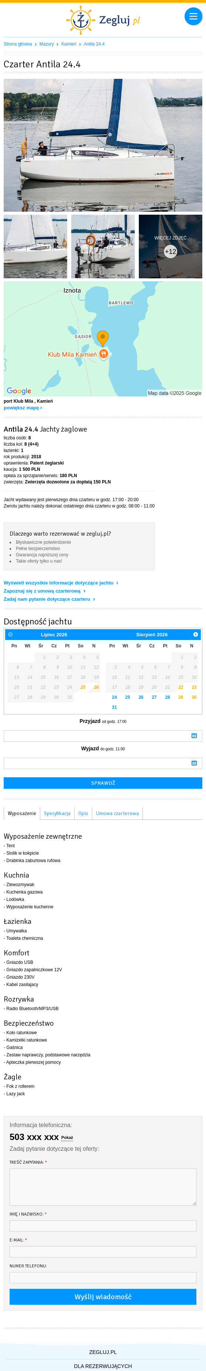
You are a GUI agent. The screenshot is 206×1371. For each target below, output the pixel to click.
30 (194, 697)
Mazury (47, 44)
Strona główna (18, 44)
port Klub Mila (18, 401)
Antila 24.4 (94, 44)
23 (194, 687)
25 (82, 687)
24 (114, 697)
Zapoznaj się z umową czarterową (43, 591)
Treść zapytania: (28, 1162)
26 (96, 687)
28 (167, 697)
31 (114, 707)
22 (180, 687)
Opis (83, 813)
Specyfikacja (57, 813)
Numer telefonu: (28, 1266)
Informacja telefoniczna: (41, 1125)
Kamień (68, 44)
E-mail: (18, 1240)
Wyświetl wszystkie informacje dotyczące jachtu (59, 583)
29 (180, 697)
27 (154, 697)
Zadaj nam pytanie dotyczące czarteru (48, 599)
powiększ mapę (21, 407)
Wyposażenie (22, 813)
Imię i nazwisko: (28, 1214)
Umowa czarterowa (117, 813)
